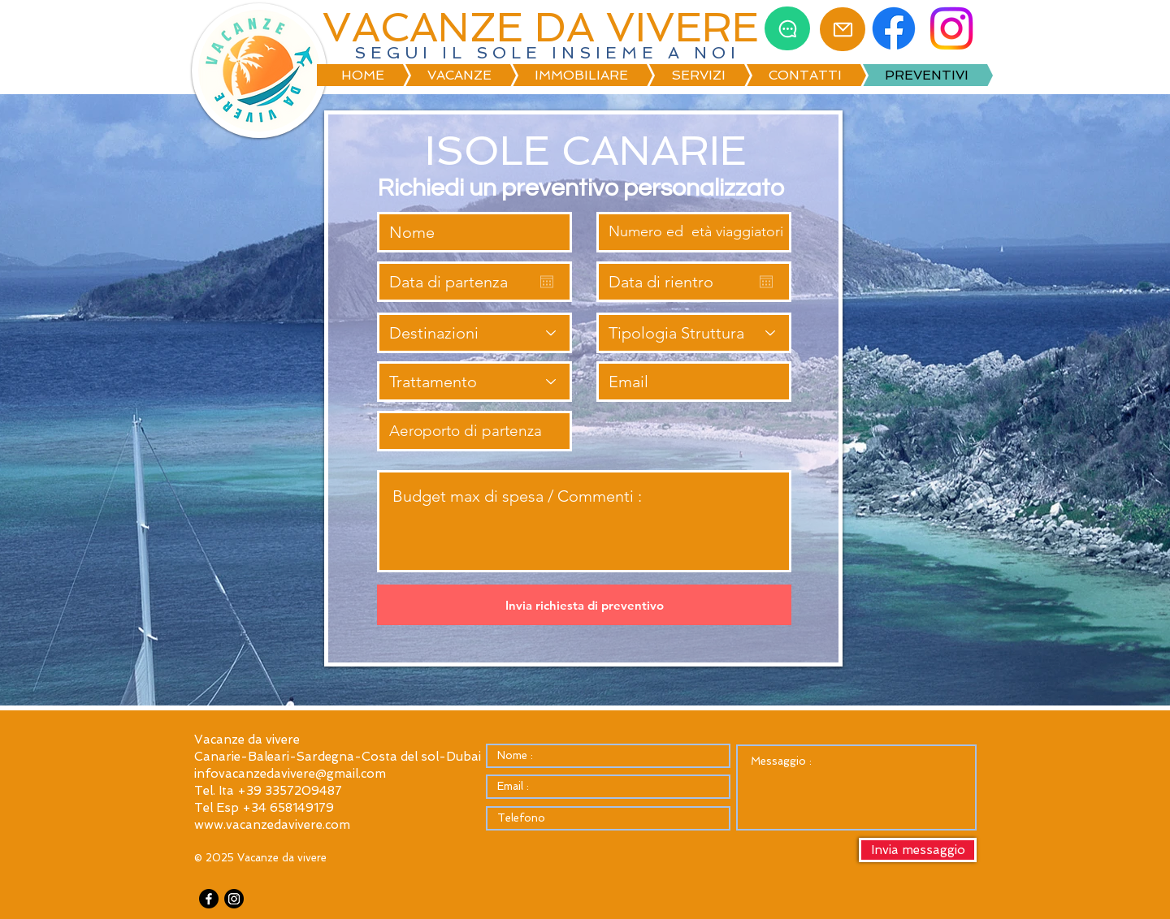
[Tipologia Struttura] (693, 333)
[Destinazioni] (474, 333)
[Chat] (787, 28)
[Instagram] (234, 898)
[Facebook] (209, 898)
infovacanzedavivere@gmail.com (290, 773)
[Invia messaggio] (918, 850)
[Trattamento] (474, 381)
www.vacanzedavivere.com (272, 825)
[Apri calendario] (546, 281)
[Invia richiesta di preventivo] (584, 605)
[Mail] (842, 29)
